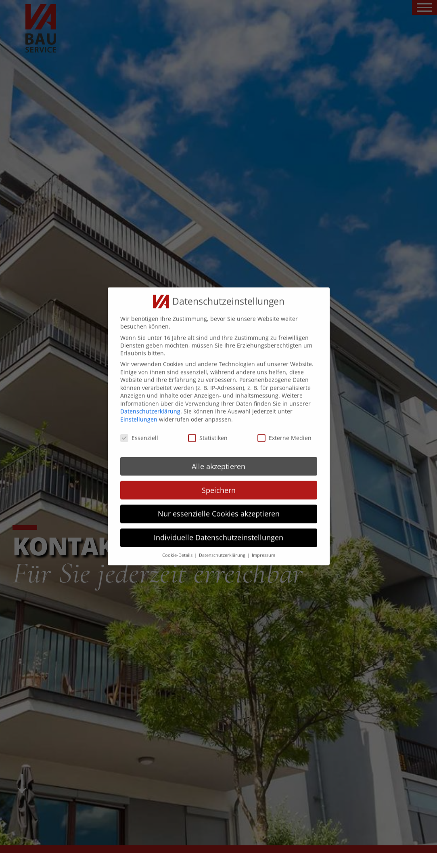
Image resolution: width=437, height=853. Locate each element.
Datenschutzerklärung (150, 404)
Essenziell (139, 430)
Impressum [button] (263, 547)
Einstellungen (138, 411)
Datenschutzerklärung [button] (223, 547)
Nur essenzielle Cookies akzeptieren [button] (219, 506)
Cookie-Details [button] (178, 547)
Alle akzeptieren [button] (218, 458)
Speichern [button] (219, 482)
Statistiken (208, 430)
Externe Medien (284, 430)
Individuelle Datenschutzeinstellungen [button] (218, 530)
